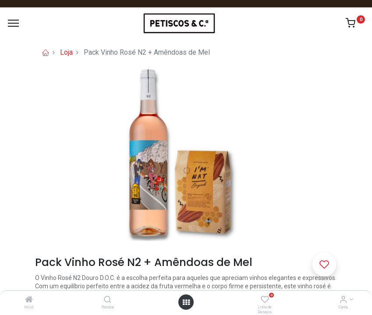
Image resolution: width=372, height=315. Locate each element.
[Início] (29, 300)
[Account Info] (343, 300)
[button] (324, 264)
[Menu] (13, 23)
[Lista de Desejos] (265, 300)
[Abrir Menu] (186, 302)
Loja (66, 52)
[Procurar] (107, 300)
